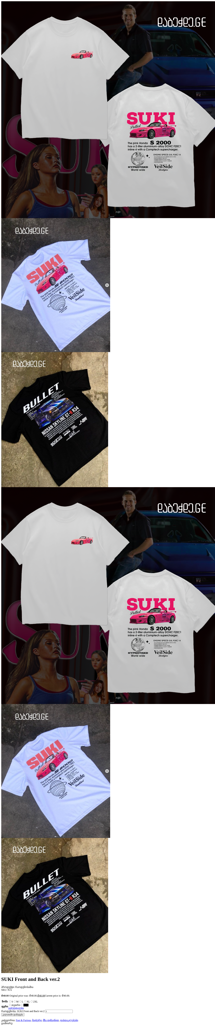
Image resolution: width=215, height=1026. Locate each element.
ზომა (5, 1001)
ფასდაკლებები (69, 1020)
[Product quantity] (59, 1011)
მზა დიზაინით (51, 1020)
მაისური (37, 1020)
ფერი (4, 1006)
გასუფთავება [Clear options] (16, 1008)
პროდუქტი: (8, 987)
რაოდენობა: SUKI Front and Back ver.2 (22, 1011)
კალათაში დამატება (13, 1014)
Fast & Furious (23, 1020)
